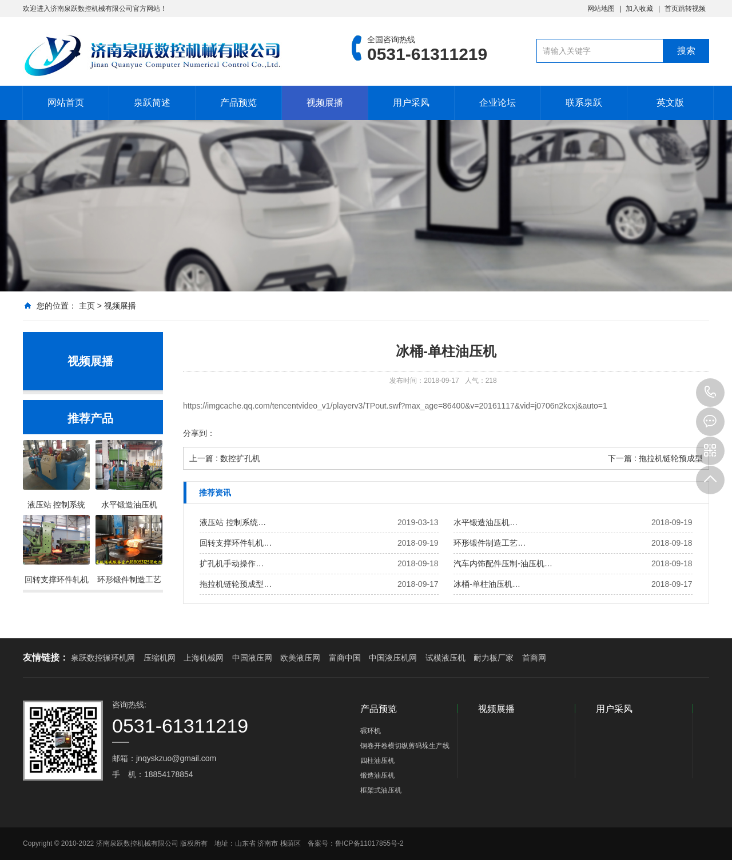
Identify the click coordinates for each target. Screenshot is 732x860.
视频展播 (325, 102)
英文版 (670, 102)
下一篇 (655, 458)
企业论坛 (497, 102)
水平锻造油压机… (485, 522)
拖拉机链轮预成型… (236, 584)
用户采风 (411, 102)
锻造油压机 (377, 775)
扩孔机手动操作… (232, 563)
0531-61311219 (710, 392)
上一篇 (224, 458)
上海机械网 (204, 657)
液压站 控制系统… (233, 522)
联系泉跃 (584, 102)
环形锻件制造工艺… (489, 542)
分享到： (199, 433)
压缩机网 (160, 657)
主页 (87, 305)
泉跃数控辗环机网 (103, 657)
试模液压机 (445, 657)
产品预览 (238, 102)
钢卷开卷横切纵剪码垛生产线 (404, 746)
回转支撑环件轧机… (236, 542)
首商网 (534, 657)
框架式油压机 (380, 790)
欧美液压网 (300, 657)
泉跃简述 (152, 102)
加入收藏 (639, 9)
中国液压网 (252, 657)
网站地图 (601, 9)
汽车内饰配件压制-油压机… (502, 563)
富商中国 (345, 657)
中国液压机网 (393, 657)
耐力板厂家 (494, 657)
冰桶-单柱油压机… (486, 584)
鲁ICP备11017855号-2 (369, 843)
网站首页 (65, 102)
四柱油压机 (377, 761)
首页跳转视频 (685, 9)
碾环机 (370, 731)
